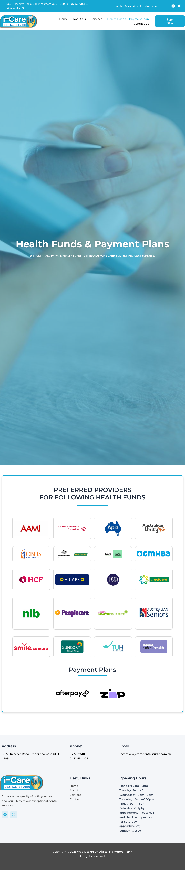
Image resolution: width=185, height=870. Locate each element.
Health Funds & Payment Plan (128, 19)
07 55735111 (77, 754)
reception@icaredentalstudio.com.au (145, 754)
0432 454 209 (79, 758)
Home (63, 19)
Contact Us (141, 23)
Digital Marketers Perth (115, 851)
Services (96, 19)
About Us (79, 19)
